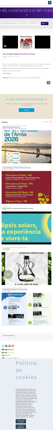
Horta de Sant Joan (14, 78)
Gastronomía (22, 129)
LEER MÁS (26, 110)
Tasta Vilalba (6, 249)
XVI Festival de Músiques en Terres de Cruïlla (14, 289)
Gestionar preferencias (20, 426)
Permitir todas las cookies (21, 421)
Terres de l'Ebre (36, 78)
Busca (43, 23)
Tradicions (10, 129)
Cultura (16, 129)
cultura (29, 78)
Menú (49, 2)
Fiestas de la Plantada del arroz (11, 127)
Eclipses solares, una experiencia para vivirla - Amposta (17, 208)
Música (4, 291)
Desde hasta (14, 126)
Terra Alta (23, 78)
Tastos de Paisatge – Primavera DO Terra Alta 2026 (16, 167)
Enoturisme (5, 169)
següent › (50, 122)
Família (4, 129)
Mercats (4, 250)
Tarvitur (8, 73)
